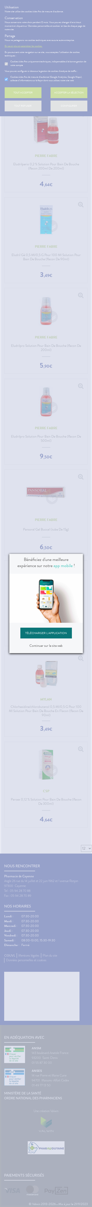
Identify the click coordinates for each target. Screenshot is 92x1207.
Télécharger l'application (46, 633)
